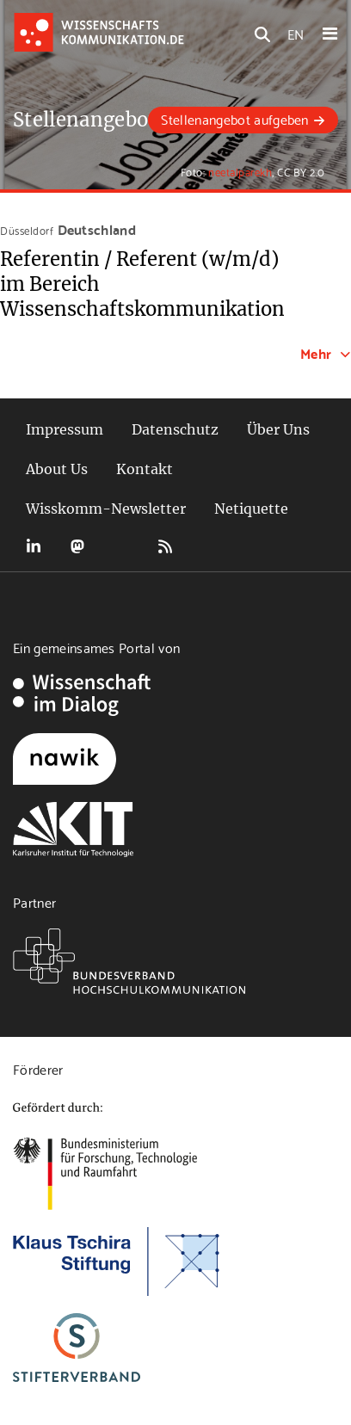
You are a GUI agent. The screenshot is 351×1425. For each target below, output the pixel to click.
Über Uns (278, 429)
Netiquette (251, 508)
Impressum (64, 429)
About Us (57, 469)
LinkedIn (33, 546)
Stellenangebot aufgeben (234, 118)
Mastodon (77, 546)
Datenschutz (175, 429)
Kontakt (144, 469)
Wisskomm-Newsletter (106, 508)
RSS (165, 546)
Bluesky (121, 546)
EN (295, 33)
